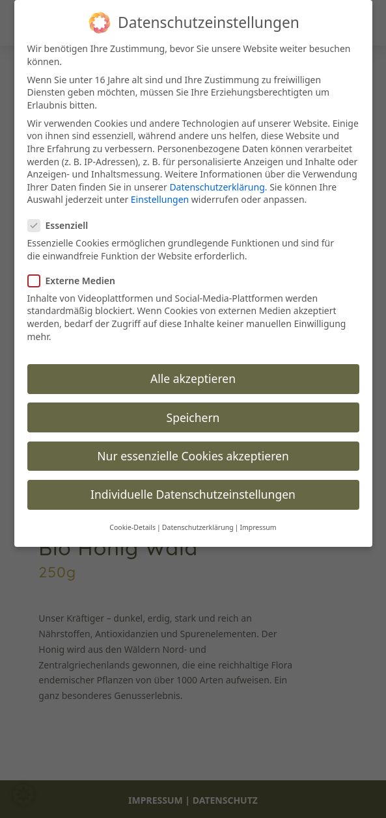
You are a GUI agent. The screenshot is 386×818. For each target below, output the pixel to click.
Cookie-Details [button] (132, 527)
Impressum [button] (258, 527)
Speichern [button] (193, 417)
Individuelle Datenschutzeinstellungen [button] (193, 494)
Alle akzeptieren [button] (193, 378)
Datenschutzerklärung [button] (198, 527)
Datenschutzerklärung (216, 187)
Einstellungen (160, 199)
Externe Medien (76, 280)
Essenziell (63, 225)
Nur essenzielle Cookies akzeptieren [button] (192, 456)
